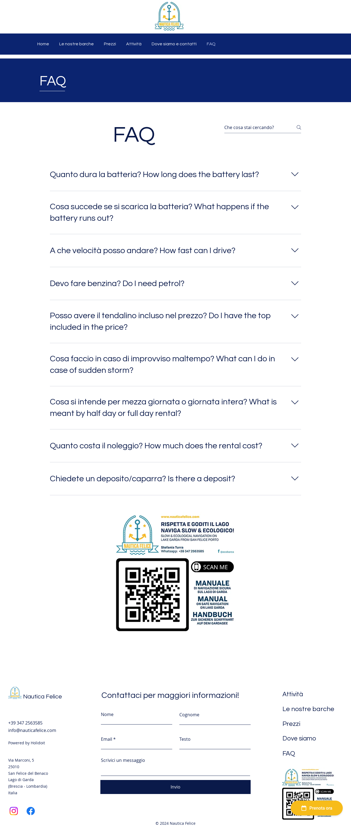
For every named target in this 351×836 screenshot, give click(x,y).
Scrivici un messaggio (123, 760)
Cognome (189, 714)
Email (106, 739)
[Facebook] (30, 811)
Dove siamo (299, 738)
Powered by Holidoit (26, 742)
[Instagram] (13, 811)
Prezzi (291, 723)
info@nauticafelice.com (32, 730)
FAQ (288, 753)
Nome (107, 714)
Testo (185, 739)
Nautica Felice (42, 697)
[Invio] (175, 787)
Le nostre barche (308, 709)
